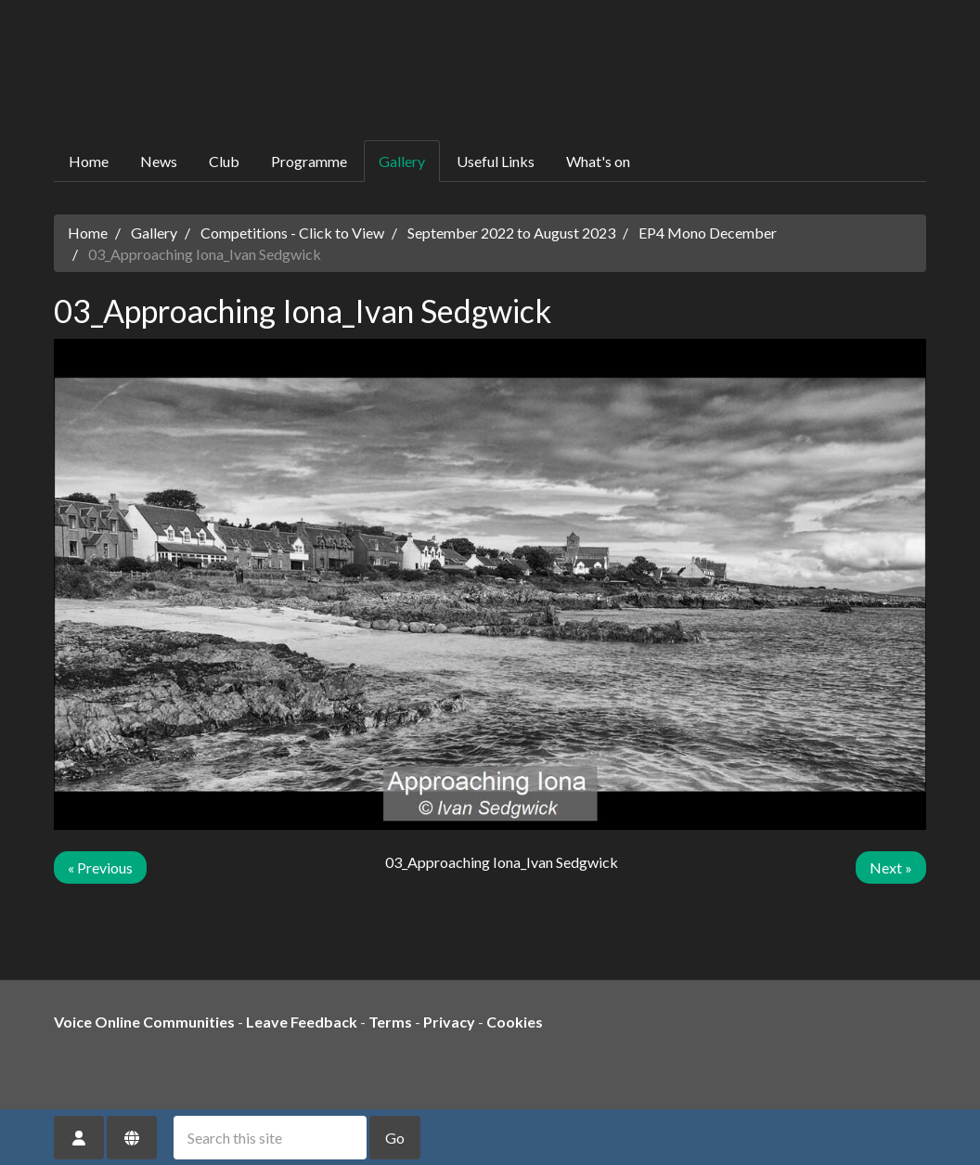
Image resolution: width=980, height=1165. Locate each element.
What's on (598, 161)
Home (89, 161)
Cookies (514, 1021)
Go (395, 1137)
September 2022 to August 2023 (511, 232)
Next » (891, 867)
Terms (390, 1021)
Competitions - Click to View (292, 232)
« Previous (100, 867)
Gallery (402, 161)
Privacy (449, 1021)
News (158, 161)
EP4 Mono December (707, 232)
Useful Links (496, 161)
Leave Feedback (301, 1021)
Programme (309, 161)
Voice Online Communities (144, 1021)
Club (224, 161)
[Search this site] (270, 1137)
